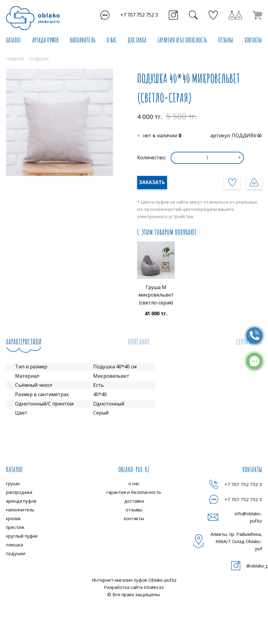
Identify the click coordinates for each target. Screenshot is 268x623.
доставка (134, 501)
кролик (13, 518)
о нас (134, 483)
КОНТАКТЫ (253, 40)
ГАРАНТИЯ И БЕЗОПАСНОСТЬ (182, 40)
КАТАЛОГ (13, 40)
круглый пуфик (22, 536)
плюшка (14, 545)
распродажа (19, 492)
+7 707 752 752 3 (139, 14)
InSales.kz (154, 587)
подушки (15, 553)
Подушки (39, 58)
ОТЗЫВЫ (225, 40)
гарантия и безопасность (133, 492)
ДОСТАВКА (137, 40)
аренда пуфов (21, 501)
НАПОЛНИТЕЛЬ (83, 40)
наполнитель (20, 510)
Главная (15, 58)
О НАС (112, 40)
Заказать (152, 182)
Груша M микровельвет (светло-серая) (156, 295)
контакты (134, 518)
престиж (15, 527)
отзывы (134, 510)
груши (13, 483)
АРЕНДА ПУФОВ (45, 40)
